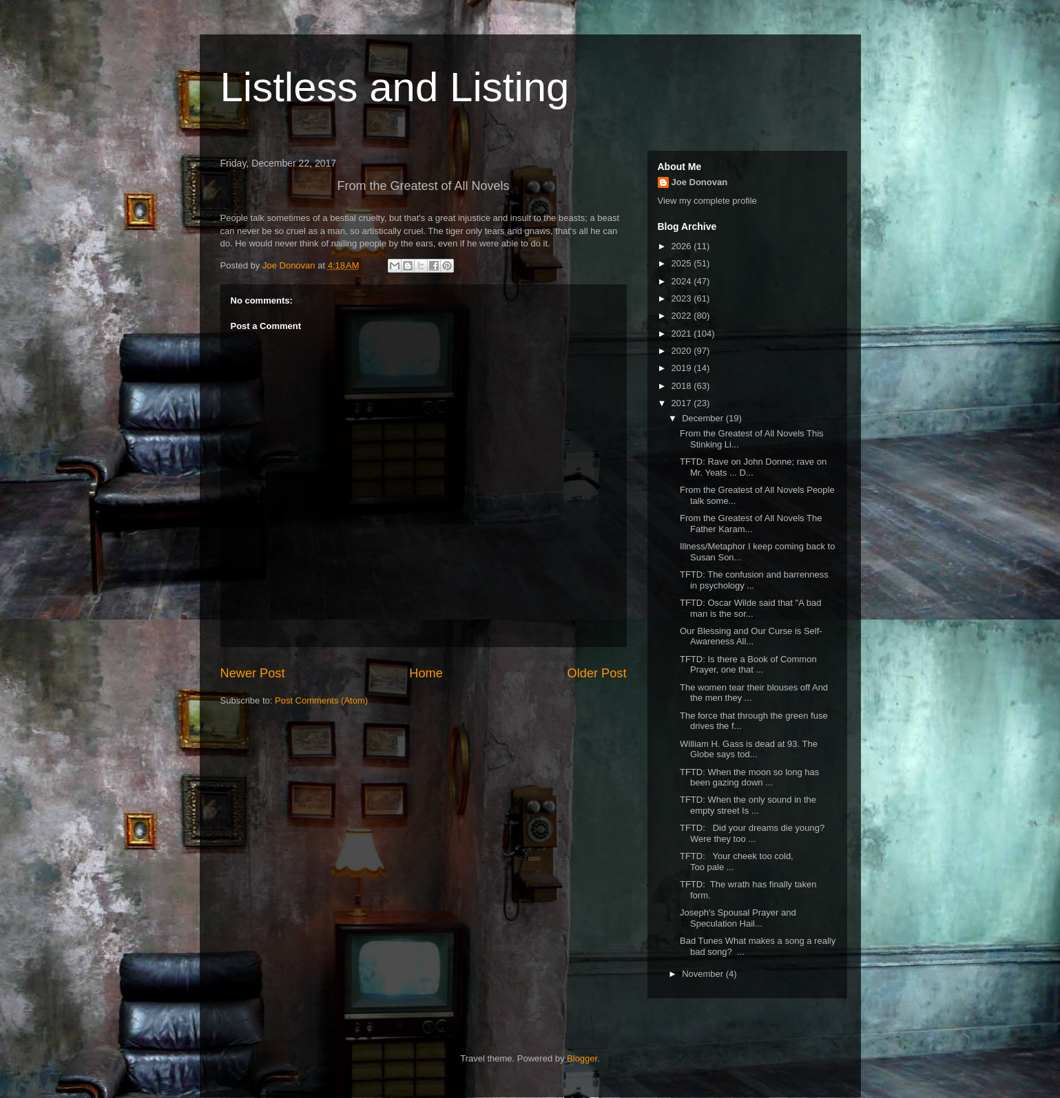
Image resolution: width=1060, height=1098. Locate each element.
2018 (683, 386)
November (704, 974)
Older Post (597, 673)
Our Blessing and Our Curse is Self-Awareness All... (751, 636)
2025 (683, 263)
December (704, 418)
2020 (683, 351)
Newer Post (252, 673)
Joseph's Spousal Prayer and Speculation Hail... (738, 918)
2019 (683, 368)
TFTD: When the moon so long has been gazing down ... (749, 777)
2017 (683, 403)
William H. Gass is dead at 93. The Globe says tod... (749, 749)
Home (426, 673)
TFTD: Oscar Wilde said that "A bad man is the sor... (750, 608)
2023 (683, 298)
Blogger (582, 1058)
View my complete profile (707, 201)
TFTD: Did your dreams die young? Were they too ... (752, 833)
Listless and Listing (395, 87)
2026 (683, 246)
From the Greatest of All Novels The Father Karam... (751, 523)
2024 (683, 281)
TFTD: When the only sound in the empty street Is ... (748, 805)
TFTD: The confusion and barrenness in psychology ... (754, 580)
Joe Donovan (700, 182)
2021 (683, 333)
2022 (683, 315)
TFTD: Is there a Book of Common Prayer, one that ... (748, 664)
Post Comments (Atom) (321, 700)
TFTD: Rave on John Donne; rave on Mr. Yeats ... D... (753, 467)
